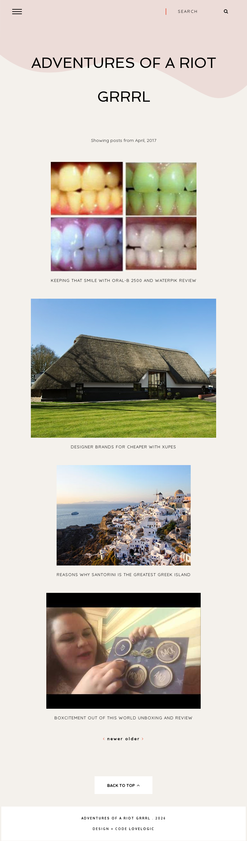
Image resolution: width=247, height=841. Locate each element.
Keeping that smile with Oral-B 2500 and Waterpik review (124, 280)
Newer (114, 738)
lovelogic (141, 829)
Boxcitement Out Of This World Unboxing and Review (123, 717)
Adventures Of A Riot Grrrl (116, 818)
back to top (123, 785)
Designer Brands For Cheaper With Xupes (123, 446)
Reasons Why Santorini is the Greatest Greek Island (124, 574)
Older (134, 738)
